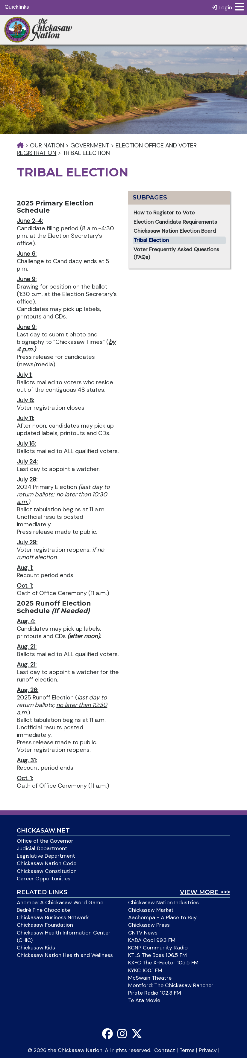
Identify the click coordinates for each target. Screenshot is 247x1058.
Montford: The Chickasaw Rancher (170, 985)
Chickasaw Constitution (47, 871)
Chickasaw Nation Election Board (175, 230)
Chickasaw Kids (36, 947)
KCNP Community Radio (158, 947)
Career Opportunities (43, 878)
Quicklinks (16, 6)
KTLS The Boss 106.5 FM (157, 955)
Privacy (208, 1050)
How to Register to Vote (164, 212)
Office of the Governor (45, 840)
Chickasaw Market (151, 910)
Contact (164, 1050)
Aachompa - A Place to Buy (162, 917)
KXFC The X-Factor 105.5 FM (163, 962)
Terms (187, 1050)
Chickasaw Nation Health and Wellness (65, 955)
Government (89, 145)
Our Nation (47, 145)
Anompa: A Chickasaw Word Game (60, 902)
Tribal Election (151, 240)
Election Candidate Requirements (175, 221)
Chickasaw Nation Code (46, 863)
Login (222, 7)
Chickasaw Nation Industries (163, 902)
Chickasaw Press (149, 925)
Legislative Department (46, 855)
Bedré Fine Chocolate (43, 910)
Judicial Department (42, 848)
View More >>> (205, 892)
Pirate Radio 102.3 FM (154, 992)
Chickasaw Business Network (53, 917)
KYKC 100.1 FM (145, 970)
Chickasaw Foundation (45, 925)
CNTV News (142, 932)
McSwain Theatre (150, 977)
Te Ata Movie (144, 1000)
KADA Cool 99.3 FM (151, 940)
